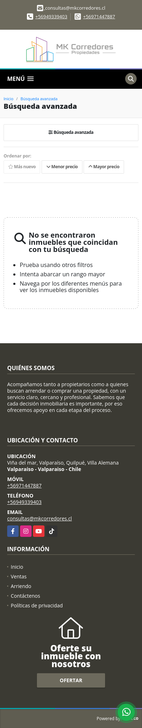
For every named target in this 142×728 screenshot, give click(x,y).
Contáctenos (25, 595)
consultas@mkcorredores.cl (39, 518)
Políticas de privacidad (37, 605)
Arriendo (21, 586)
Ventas (19, 576)
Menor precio (62, 167)
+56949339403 (51, 16)
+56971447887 (99, 16)
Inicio (8, 98)
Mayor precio (103, 167)
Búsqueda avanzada (38, 98)
